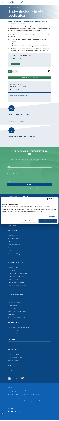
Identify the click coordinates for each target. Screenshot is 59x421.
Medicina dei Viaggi (13, 361)
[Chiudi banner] (56, 199)
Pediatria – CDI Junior (41, 21)
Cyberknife (11, 249)
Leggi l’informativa (38, 190)
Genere (9, 174)
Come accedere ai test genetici (16, 277)
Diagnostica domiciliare (14, 258)
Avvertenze (51, 399)
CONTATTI (10, 371)
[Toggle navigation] (2, 2)
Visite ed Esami (17, 21)
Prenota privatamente (14, 303)
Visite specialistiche (28, 21)
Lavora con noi (12, 226)
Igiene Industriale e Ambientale (16, 358)
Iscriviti (29, 185)
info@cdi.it (17, 90)
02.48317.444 (24, 87)
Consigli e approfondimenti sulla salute (18, 329)
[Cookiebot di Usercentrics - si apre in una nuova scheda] (48, 199)
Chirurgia (10, 242)
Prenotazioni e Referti (15, 295)
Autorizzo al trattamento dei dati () (30, 190)
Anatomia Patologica (13, 280)
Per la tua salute (13, 324)
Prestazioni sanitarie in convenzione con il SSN (20, 300)
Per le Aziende (12, 350)
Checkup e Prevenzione (14, 245)
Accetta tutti (48, 220)
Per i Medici (11, 340)
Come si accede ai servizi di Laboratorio (18, 274)
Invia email (16, 64)
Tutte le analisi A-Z (13, 268)
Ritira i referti (11, 315)
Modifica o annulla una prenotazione (18, 312)
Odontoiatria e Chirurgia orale (16, 255)
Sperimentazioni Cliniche (14, 290)
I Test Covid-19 (11, 271)
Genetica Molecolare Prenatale (16, 283)
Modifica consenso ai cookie (30, 401)
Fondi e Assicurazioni (13, 306)
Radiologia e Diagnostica (14, 239)
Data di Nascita (11, 176)
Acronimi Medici (12, 335)
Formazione (11, 345)
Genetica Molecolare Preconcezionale (18, 287)
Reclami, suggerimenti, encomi (16, 318)
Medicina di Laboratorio (16, 263)
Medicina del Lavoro (13, 355)
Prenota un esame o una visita (29, 78)
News (9, 367)
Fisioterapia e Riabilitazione (15, 252)
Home (10, 21)
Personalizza (52, 216)
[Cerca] (51, 3)
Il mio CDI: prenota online (15, 309)
